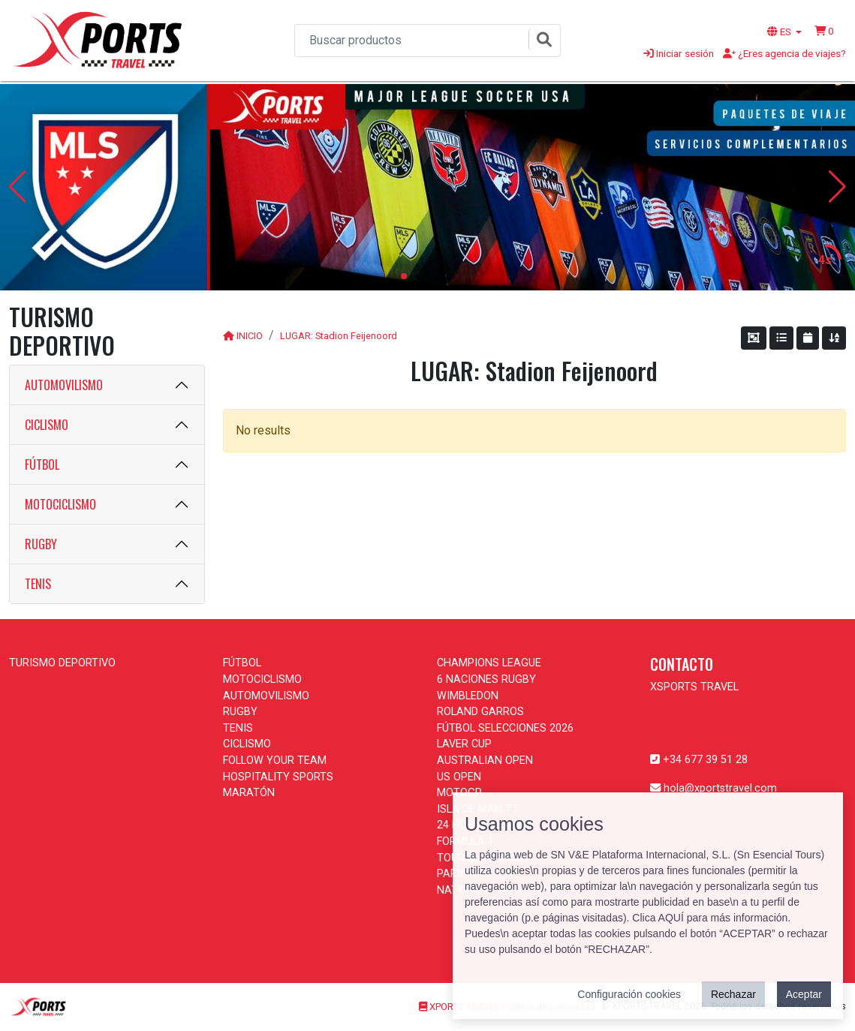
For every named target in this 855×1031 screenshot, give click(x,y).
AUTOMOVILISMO (64, 385)
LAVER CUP (464, 744)
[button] (824, 31)
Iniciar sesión (678, 53)
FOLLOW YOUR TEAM (275, 760)
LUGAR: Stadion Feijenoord (338, 335)
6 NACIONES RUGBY (486, 679)
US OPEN (459, 777)
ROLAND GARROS (480, 711)
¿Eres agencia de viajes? (784, 53)
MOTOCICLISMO (60, 504)
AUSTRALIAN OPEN (485, 760)
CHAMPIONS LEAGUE (489, 663)
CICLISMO (46, 425)
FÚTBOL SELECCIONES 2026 (505, 728)
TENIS (38, 584)
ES (780, 32)
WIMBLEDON (467, 696)
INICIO (249, 335)
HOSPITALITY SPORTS (278, 777)
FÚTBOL (42, 464)
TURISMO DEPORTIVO (62, 663)
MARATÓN (249, 792)
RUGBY (41, 544)
